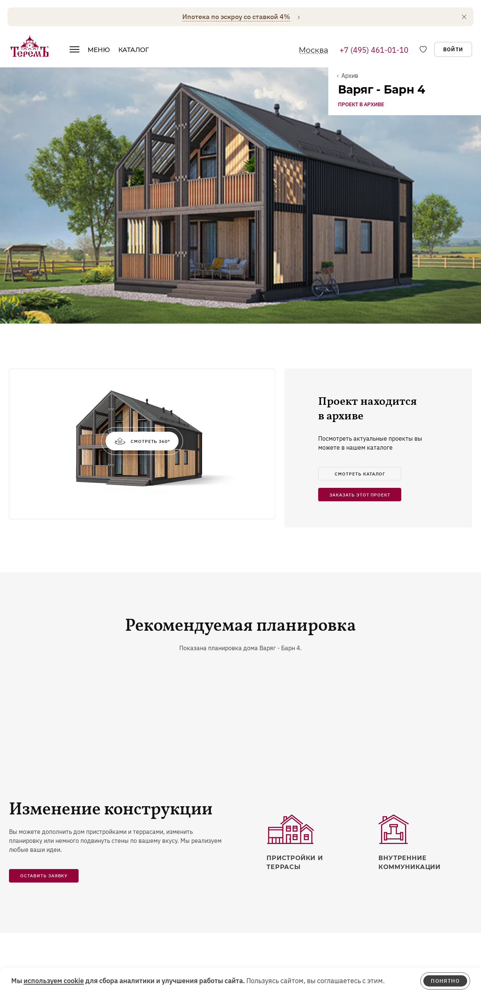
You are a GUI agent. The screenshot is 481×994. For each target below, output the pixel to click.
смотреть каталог (360, 220)
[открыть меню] (74, 51)
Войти (453, 49)
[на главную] (29, 46)
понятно (445, 981)
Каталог (133, 49)
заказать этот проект (359, 241)
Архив (349, 75)
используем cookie (54, 980)
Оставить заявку (43, 621)
